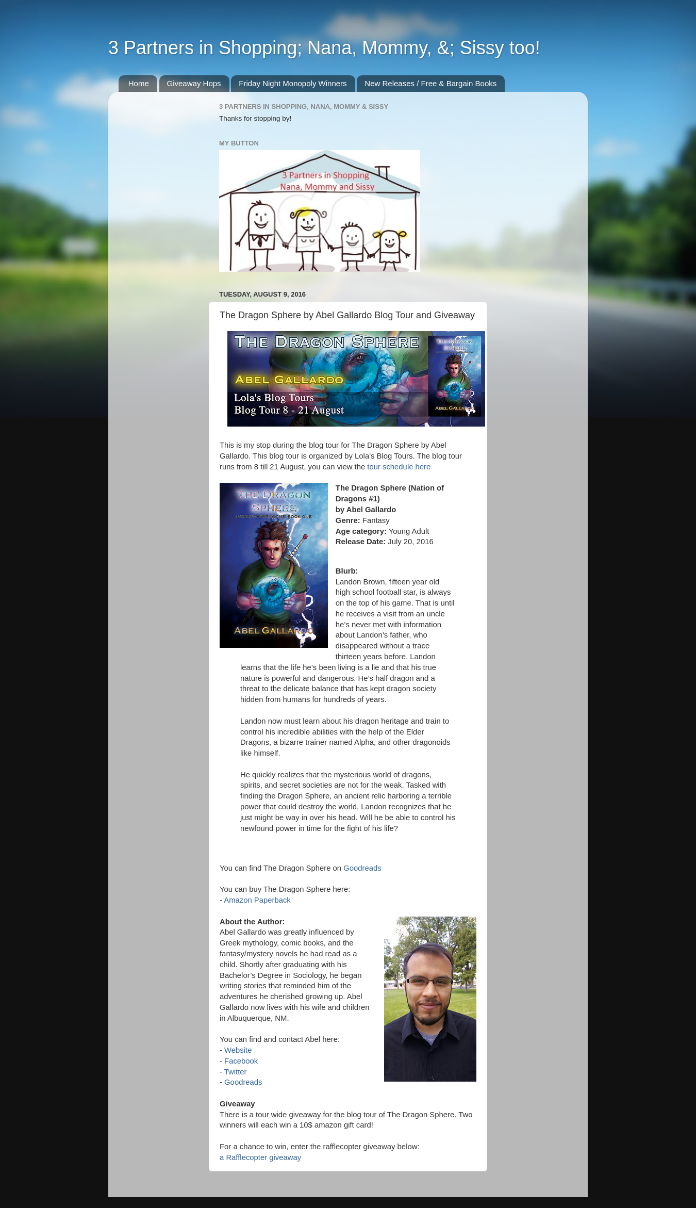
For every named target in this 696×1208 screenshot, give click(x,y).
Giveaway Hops (194, 83)
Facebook (241, 1061)
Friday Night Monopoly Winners (292, 83)
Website (238, 1050)
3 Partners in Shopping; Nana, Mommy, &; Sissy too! (324, 47)
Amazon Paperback (257, 900)
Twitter (235, 1072)
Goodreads (362, 868)
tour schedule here (398, 467)
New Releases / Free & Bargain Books (430, 83)
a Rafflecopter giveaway (260, 1157)
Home (138, 83)
